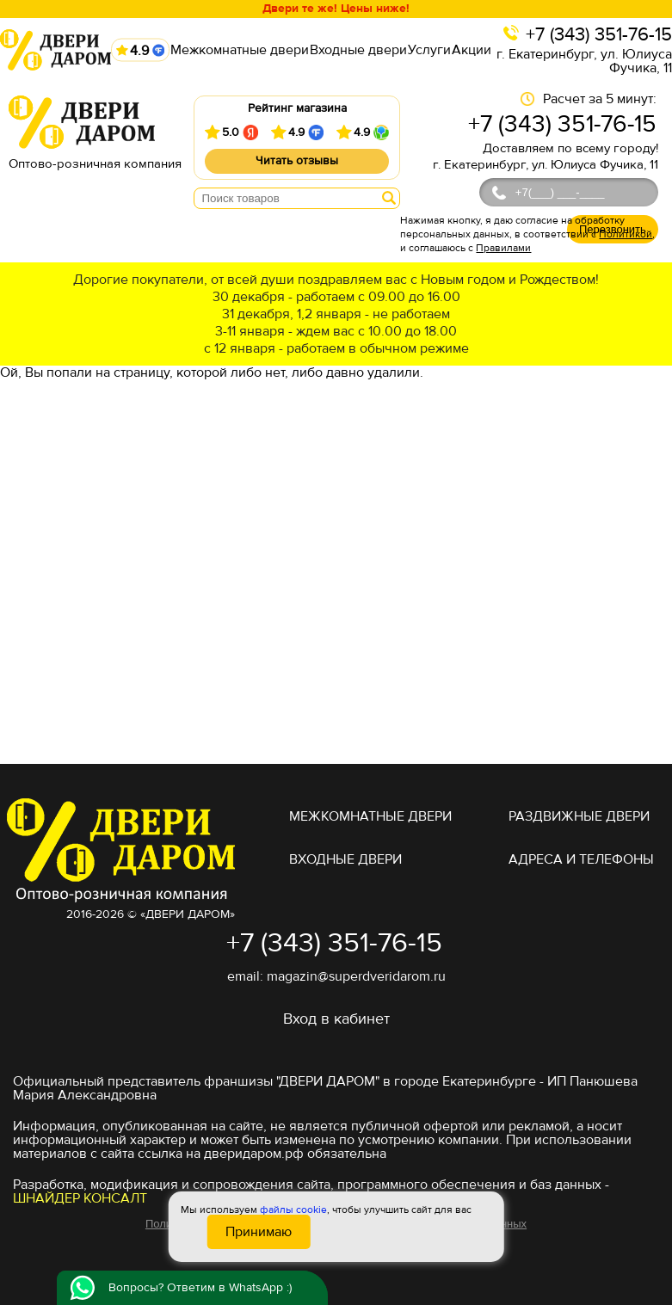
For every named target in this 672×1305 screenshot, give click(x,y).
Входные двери (358, 49)
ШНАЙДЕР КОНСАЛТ (80, 1198)
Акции (471, 49)
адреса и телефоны (581, 859)
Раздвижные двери (579, 816)
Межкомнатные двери (239, 49)
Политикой (625, 234)
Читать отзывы (297, 161)
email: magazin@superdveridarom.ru (336, 976)
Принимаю (258, 1231)
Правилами (503, 248)
